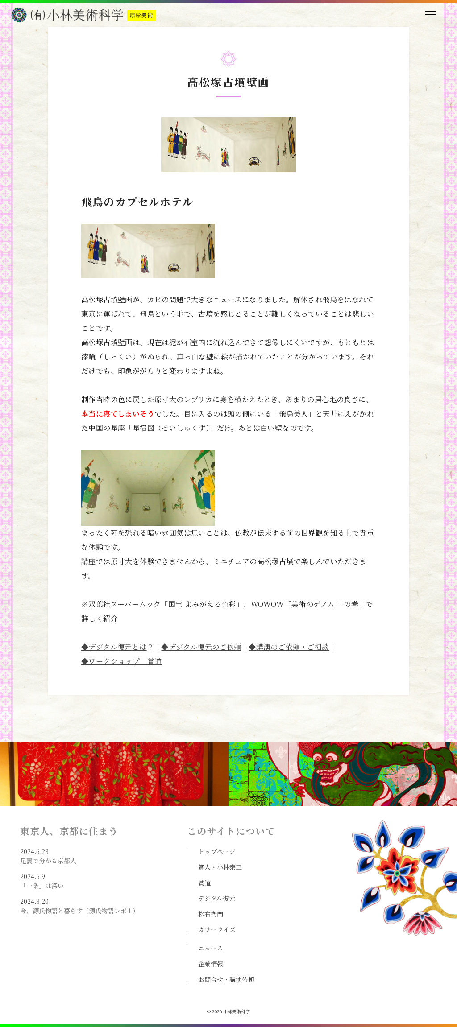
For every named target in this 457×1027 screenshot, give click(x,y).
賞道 (204, 882)
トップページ (216, 851)
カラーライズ (217, 929)
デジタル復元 (216, 898)
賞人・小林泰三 (220, 867)
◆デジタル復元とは (114, 647)
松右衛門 (210, 914)
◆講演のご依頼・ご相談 (289, 647)
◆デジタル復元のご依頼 (201, 647)
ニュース (210, 948)
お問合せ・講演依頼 (226, 979)
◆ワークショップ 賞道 (121, 661)
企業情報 (210, 964)
